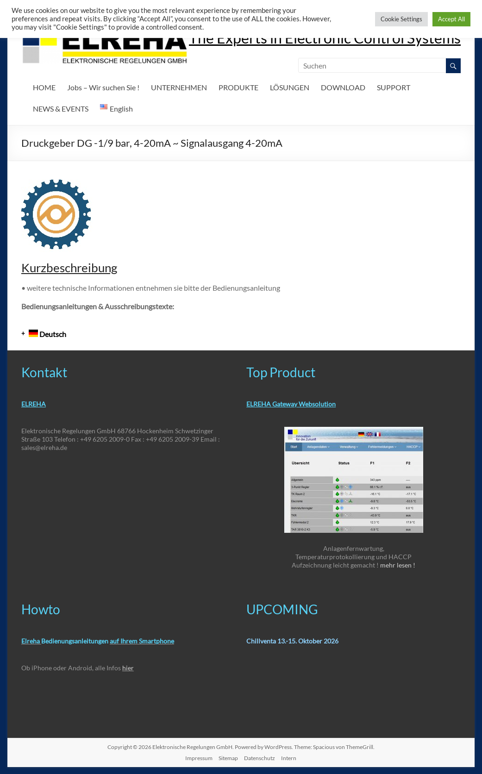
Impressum (199, 758)
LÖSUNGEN (289, 87)
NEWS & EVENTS (60, 108)
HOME (44, 87)
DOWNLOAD (343, 87)
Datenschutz (259, 758)
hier (128, 668)
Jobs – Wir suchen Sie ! (103, 87)
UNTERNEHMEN (179, 87)
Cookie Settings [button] (401, 19)
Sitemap (228, 758)
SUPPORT (393, 87)
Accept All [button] (451, 19)
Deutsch (47, 334)
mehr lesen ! (397, 565)
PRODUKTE (238, 87)
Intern (288, 758)
